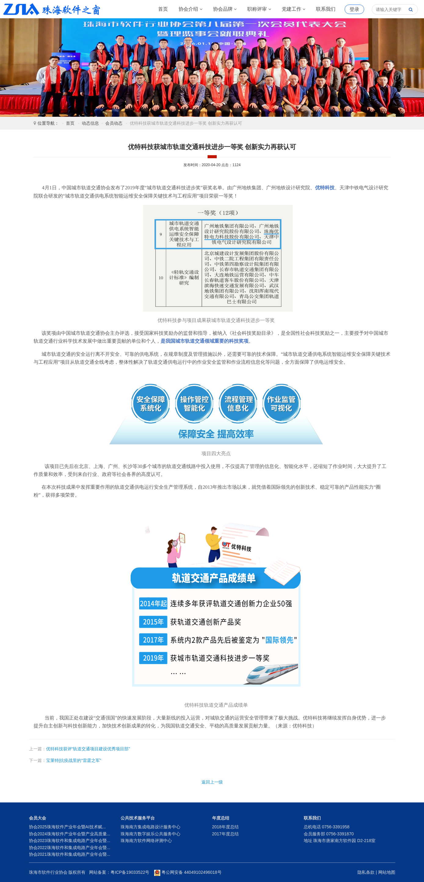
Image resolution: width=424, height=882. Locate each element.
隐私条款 (366, 872)
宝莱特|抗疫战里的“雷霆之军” (73, 760)
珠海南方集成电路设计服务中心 (150, 826)
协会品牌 (225, 9)
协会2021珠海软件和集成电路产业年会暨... (70, 854)
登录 (354, 9)
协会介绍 (190, 9)
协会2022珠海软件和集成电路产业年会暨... (70, 847)
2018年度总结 (225, 826)
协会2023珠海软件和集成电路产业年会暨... (70, 840)
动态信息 (90, 123)
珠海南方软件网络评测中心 (146, 840)
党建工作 (293, 9)
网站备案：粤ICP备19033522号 (119, 872)
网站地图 (386, 872)
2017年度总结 (225, 833)
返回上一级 (212, 782)
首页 (163, 9)
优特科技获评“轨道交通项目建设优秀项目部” (88, 748)
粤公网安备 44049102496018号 (188, 872)
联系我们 (325, 9)
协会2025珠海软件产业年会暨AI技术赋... (67, 826)
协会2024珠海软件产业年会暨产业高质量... (70, 833)
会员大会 (37, 818)
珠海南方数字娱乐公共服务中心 (150, 833)
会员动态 (113, 123)
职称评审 (259, 9)
